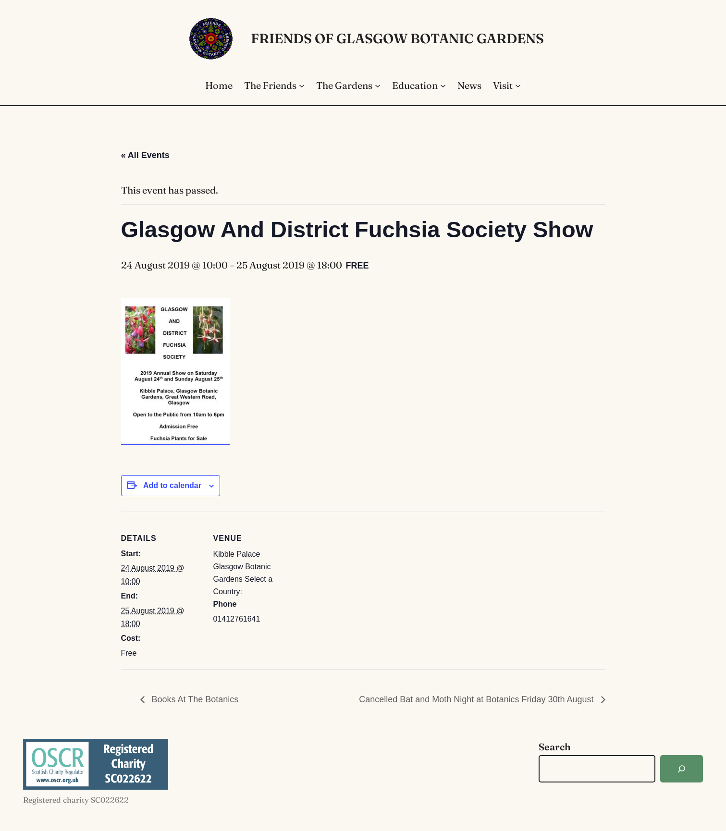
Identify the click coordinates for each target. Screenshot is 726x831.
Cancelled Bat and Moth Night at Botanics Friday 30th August (477, 699)
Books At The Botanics (194, 699)
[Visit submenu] (518, 85)
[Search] (681, 768)
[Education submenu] (443, 85)
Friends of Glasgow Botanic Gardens (397, 38)
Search (555, 747)
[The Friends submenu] (302, 85)
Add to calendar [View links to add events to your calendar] (172, 485)
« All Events (145, 155)
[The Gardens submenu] (378, 85)
